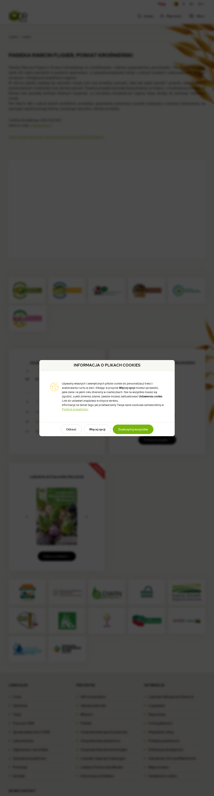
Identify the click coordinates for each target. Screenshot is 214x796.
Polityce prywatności (75, 409)
